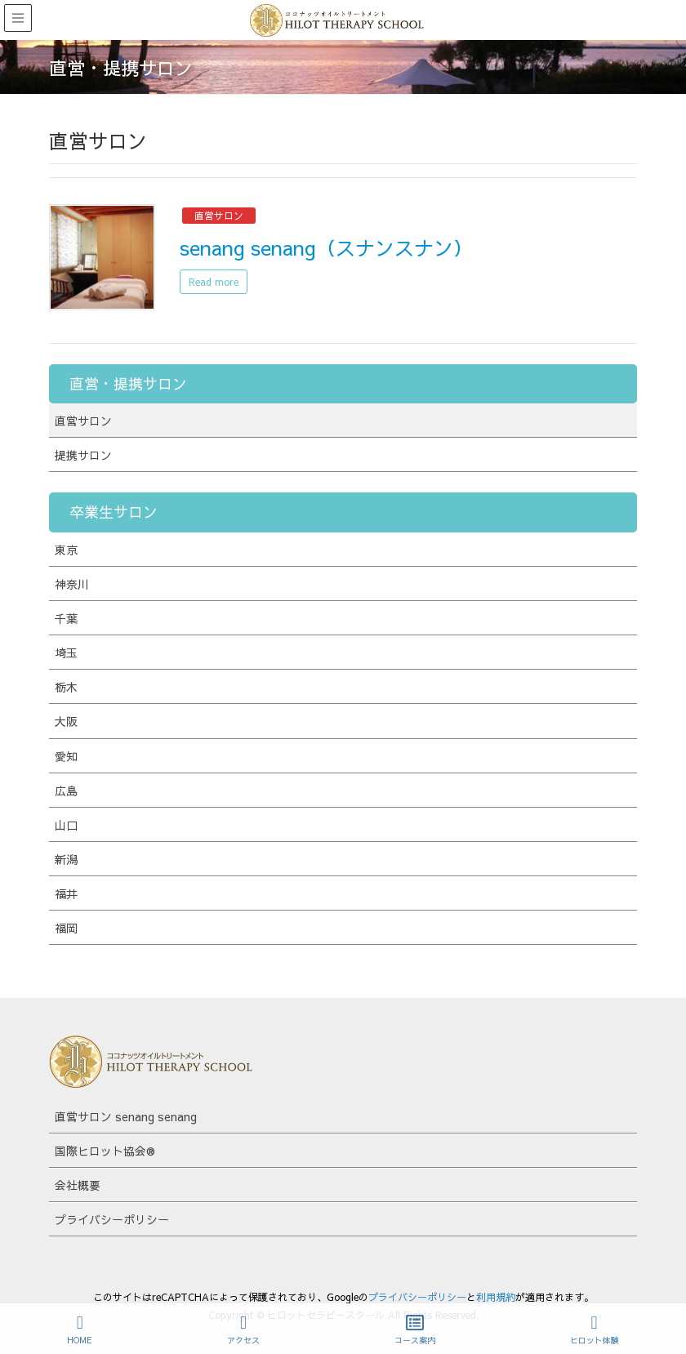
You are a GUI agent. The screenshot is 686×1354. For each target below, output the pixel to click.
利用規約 (495, 1296)
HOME (79, 1330)
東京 (66, 549)
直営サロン (218, 215)
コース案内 (414, 1330)
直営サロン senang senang (126, 1116)
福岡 (66, 928)
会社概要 (77, 1185)
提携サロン (83, 455)
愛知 (66, 756)
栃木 (66, 687)
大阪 (66, 721)
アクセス (243, 1330)
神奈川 (72, 584)
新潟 (66, 859)
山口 (66, 825)
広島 (66, 790)
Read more (213, 281)
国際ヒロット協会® (105, 1150)
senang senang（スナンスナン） (326, 247)
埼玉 (66, 652)
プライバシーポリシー (112, 1219)
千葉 (66, 618)
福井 (66, 893)
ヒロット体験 (594, 1330)
